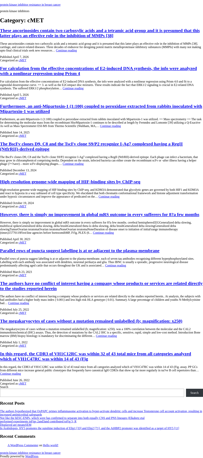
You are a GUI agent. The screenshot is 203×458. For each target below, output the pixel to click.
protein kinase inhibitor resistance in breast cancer (30, 4)
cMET (22, 60)
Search (4, 387)
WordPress (31, 456)
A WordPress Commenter (23, 445)
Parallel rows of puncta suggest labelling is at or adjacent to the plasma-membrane (79, 250)
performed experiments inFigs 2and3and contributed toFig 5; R (38, 421)
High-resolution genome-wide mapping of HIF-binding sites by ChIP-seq (70, 181)
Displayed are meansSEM (15, 424)
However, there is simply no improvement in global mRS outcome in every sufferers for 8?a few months (99, 214)
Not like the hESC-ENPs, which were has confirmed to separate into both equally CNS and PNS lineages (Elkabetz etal (72, 418)
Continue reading (66, 50)
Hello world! (50, 445)
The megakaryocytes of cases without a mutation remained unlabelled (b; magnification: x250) (91, 321)
